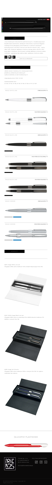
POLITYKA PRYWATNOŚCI (39, 458)
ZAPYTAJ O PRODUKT (26, 58)
